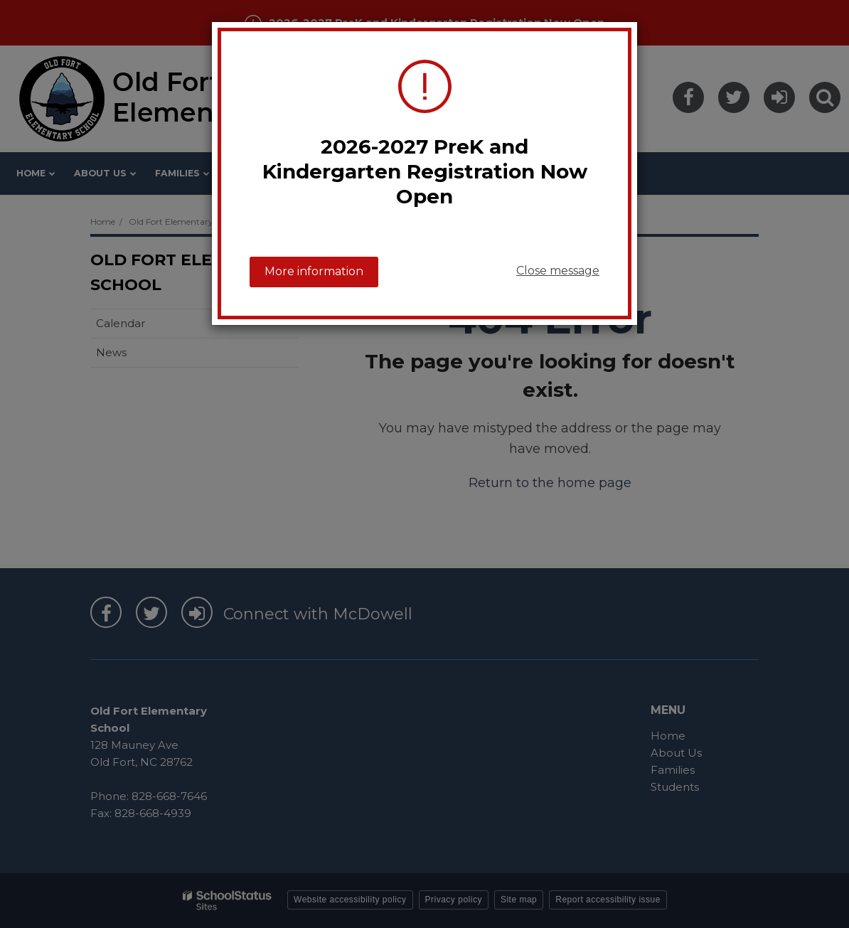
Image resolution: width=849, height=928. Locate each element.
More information (314, 271)
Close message (557, 270)
